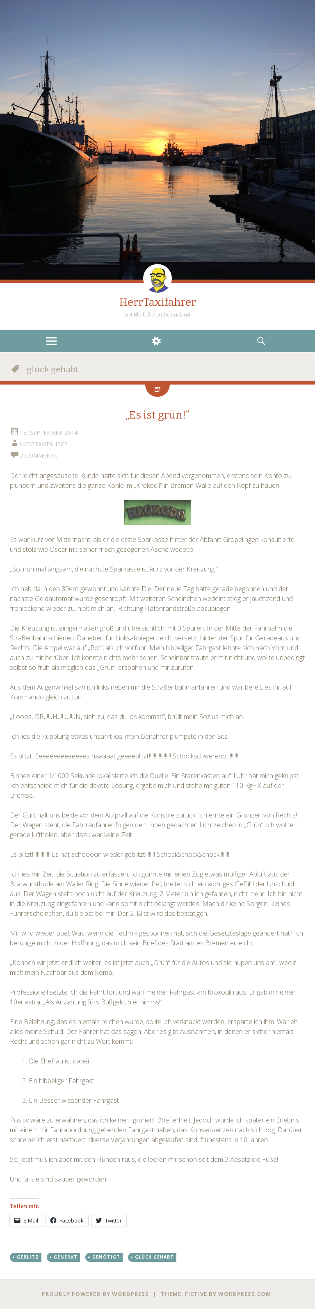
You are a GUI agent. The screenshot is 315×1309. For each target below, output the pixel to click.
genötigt (106, 1257)
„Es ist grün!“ (157, 415)
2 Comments (39, 455)
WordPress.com (244, 1294)
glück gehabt (154, 1257)
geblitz (28, 1257)
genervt (66, 1257)
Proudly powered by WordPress (95, 1294)
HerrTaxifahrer (157, 302)
